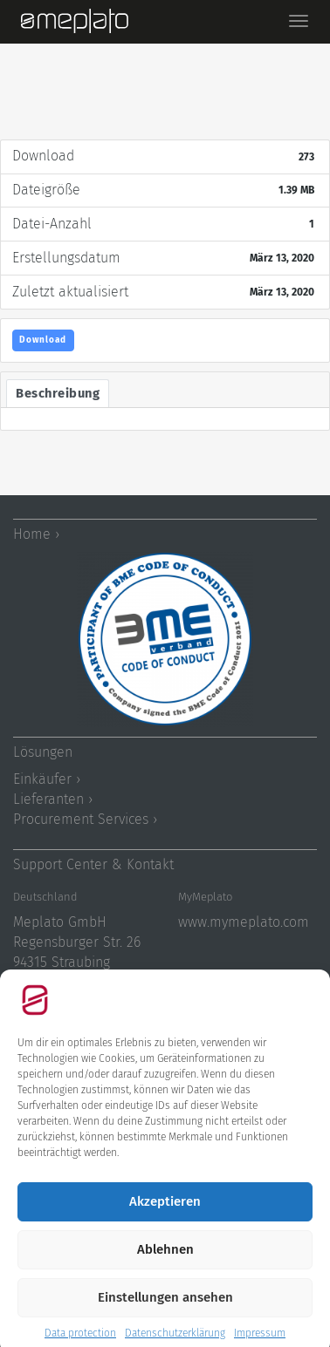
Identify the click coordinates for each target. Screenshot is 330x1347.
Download (42, 340)
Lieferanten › (53, 799)
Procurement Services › (85, 819)
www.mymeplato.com (243, 922)
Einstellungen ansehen (165, 1310)
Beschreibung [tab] (58, 393)
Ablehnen (165, 1262)
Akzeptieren (165, 1214)
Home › (36, 534)
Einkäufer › (46, 779)
